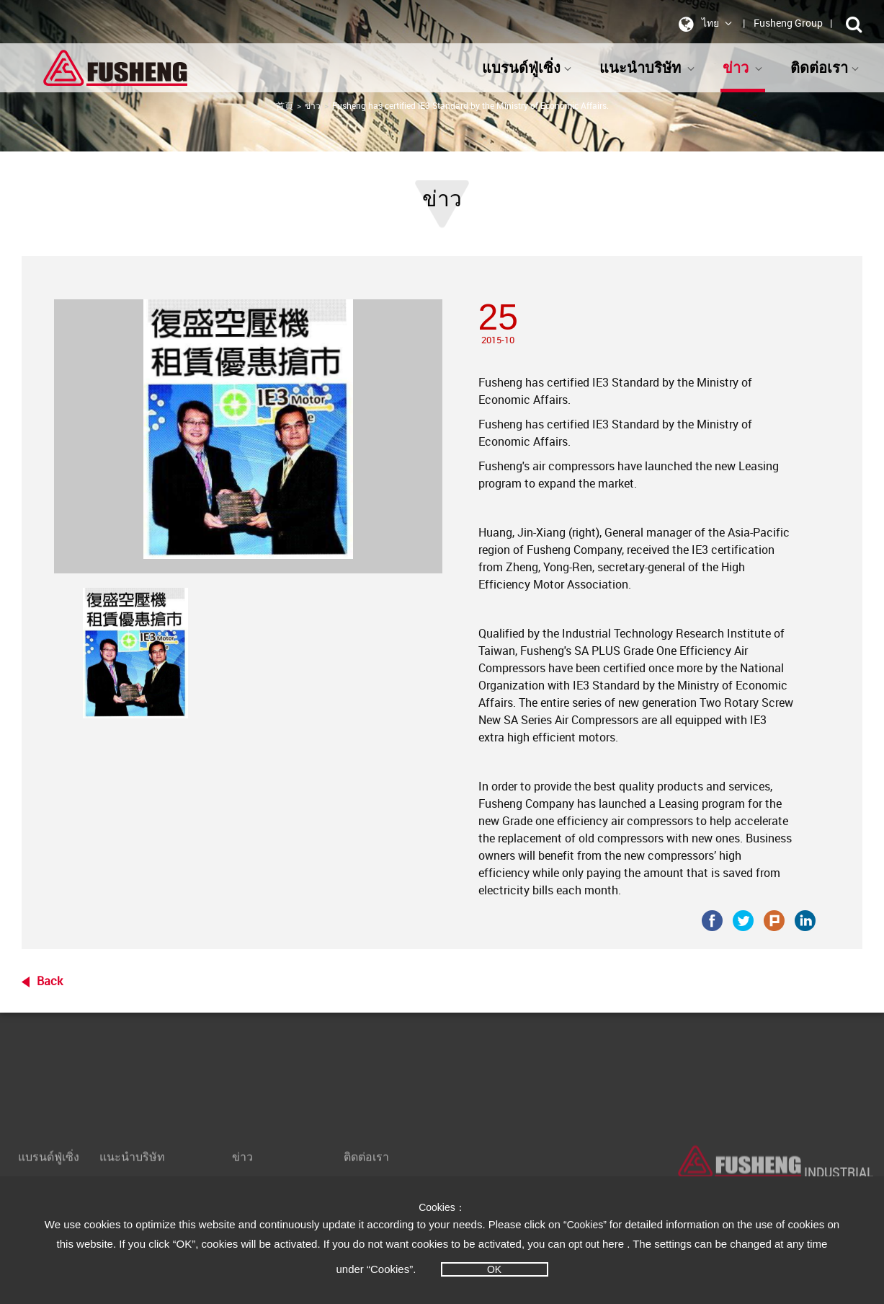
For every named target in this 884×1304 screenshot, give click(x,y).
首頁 (284, 105)
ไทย (703, 23)
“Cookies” (586, 1224)
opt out (583, 1244)
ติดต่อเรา (825, 67)
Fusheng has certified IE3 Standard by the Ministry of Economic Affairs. (470, 105)
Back (50, 981)
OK (494, 1269)
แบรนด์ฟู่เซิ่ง (527, 67)
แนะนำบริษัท (647, 67)
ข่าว (743, 67)
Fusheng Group (788, 23)
